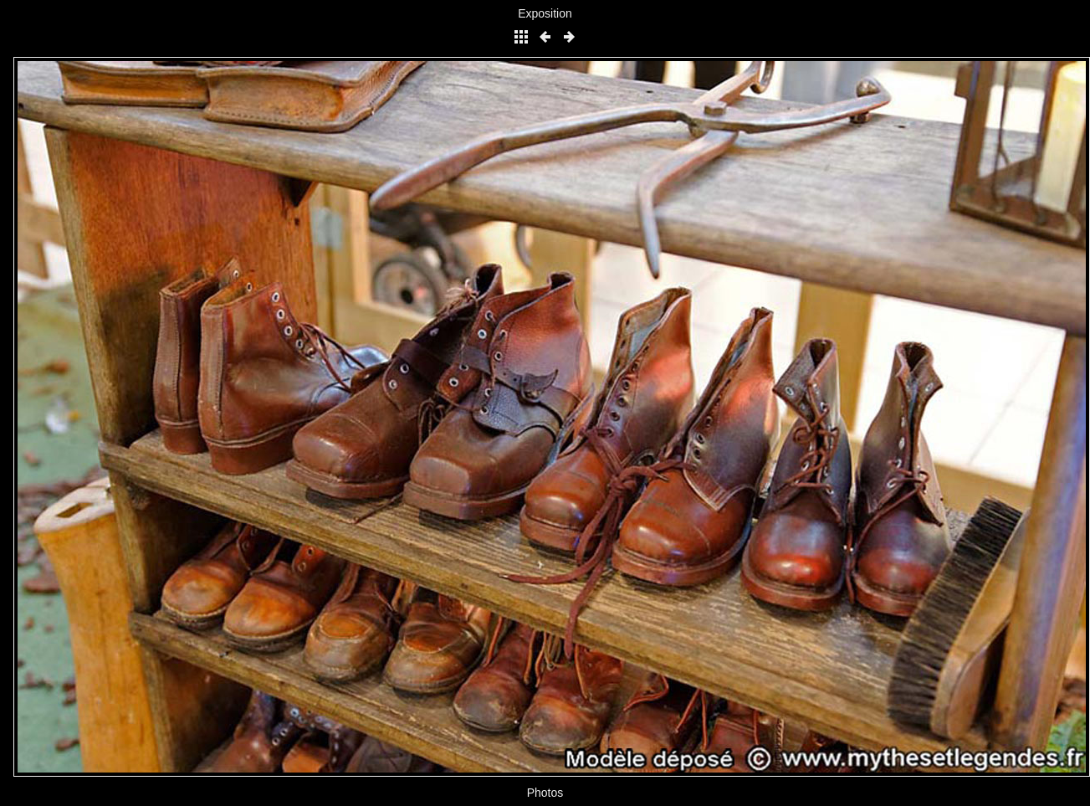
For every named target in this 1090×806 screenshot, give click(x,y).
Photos (545, 792)
